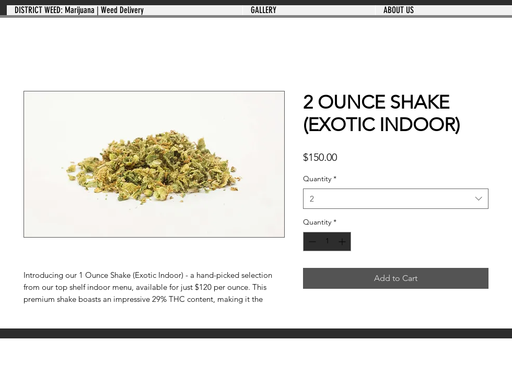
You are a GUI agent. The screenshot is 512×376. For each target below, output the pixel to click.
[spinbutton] (327, 241)
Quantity (319, 178)
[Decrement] (311, 241)
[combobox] (395, 199)
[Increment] (343, 241)
